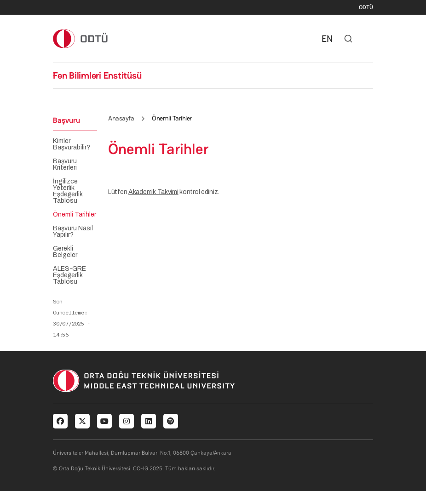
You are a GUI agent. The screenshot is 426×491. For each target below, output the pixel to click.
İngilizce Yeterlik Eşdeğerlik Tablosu (68, 191)
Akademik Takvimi (153, 191)
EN (327, 38)
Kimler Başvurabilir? (71, 144)
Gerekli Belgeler (65, 252)
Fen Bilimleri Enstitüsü (97, 75)
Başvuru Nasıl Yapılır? (73, 231)
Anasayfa (121, 118)
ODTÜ (366, 7)
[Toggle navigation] (368, 39)
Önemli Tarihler (74, 214)
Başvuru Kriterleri (65, 164)
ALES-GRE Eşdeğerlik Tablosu (69, 275)
